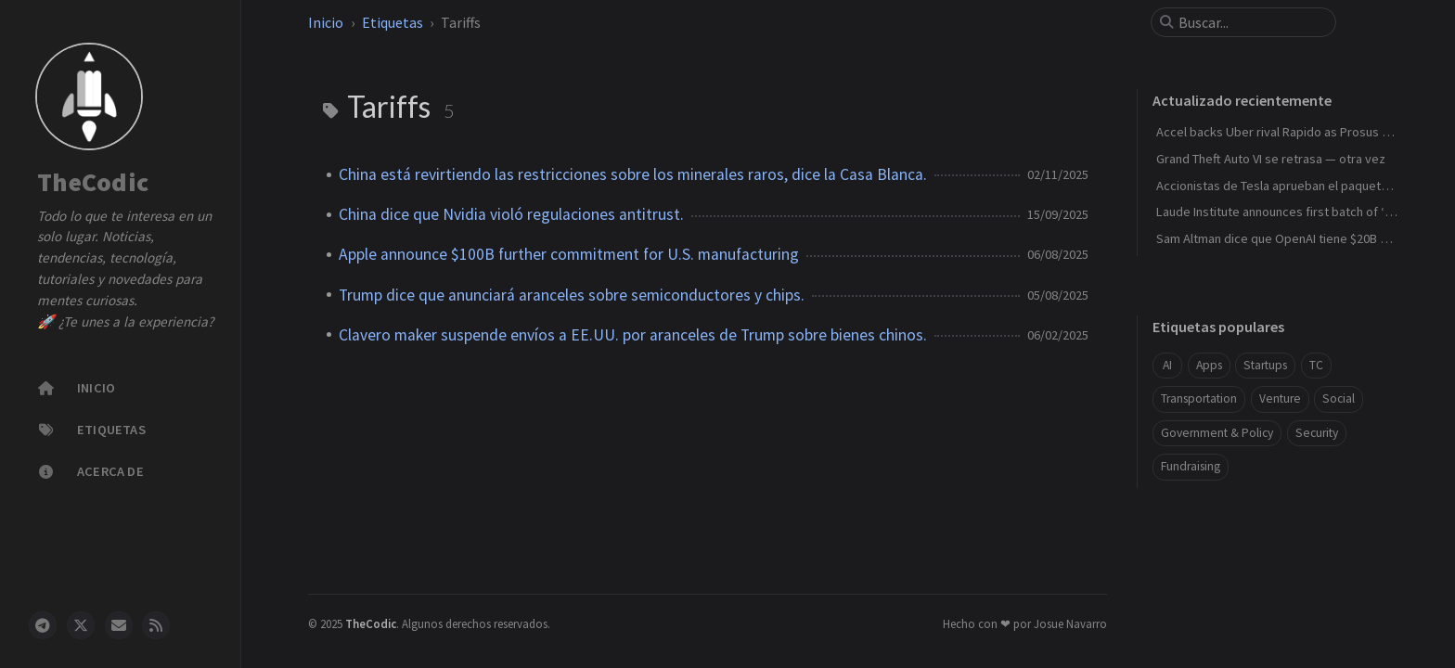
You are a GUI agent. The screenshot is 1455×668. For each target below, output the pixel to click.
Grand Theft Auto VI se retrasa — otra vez (1270, 158)
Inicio (325, 22)
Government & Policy (1217, 433)
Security (1316, 433)
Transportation (1199, 398)
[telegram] (43, 625)
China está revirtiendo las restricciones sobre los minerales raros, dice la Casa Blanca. (633, 174)
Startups (1265, 365)
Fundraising (1190, 466)
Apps (1209, 365)
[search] (1251, 22)
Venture (1280, 398)
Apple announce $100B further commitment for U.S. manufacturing (569, 254)
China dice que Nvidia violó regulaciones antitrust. (511, 214)
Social (1338, 398)
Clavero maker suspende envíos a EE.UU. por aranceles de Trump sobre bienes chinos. (633, 335)
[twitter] (81, 625)
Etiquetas (392, 22)
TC (1316, 365)
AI (1167, 365)
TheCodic (92, 183)
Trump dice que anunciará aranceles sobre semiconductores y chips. (572, 295)
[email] (119, 625)
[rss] (156, 625)
